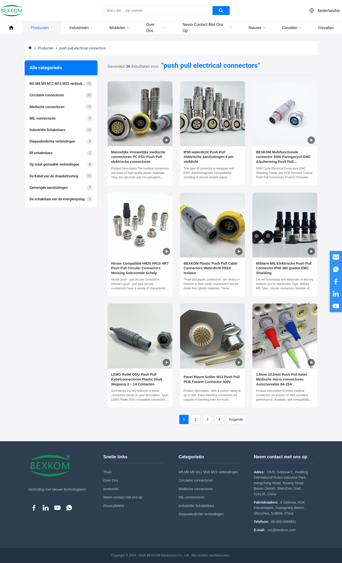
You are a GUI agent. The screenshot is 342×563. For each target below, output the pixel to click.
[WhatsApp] (69, 507)
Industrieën (81, 28)
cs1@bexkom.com (281, 530)
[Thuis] (30, 48)
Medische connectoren (196, 489)
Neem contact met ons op (207, 28)
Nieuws (256, 28)
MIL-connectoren (191, 497)
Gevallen (292, 28)
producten (110, 489)
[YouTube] (57, 507)
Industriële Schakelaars (196, 506)
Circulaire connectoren (196, 480)
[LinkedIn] (45, 507)
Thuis (107, 472)
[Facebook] (34, 507)
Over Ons (110, 480)
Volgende (236, 419)
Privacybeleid (113, 506)
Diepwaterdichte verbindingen (201, 514)
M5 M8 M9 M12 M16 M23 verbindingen (208, 472)
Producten (42, 28)
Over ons (156, 28)
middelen (119, 28)
